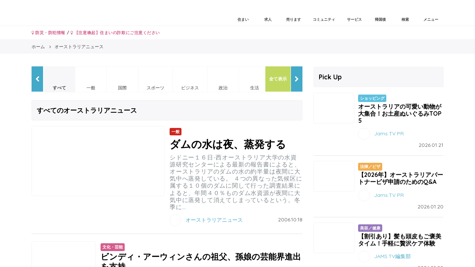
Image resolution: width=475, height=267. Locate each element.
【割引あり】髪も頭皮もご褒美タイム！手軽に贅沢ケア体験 (399, 240)
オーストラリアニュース (214, 220)
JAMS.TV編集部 (392, 256)
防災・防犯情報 (48, 32)
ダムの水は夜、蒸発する (228, 144)
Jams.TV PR (389, 133)
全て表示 (278, 79)
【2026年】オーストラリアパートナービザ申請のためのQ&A (400, 178)
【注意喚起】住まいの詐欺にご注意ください (115, 32)
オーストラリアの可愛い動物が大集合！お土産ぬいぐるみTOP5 (400, 113)
